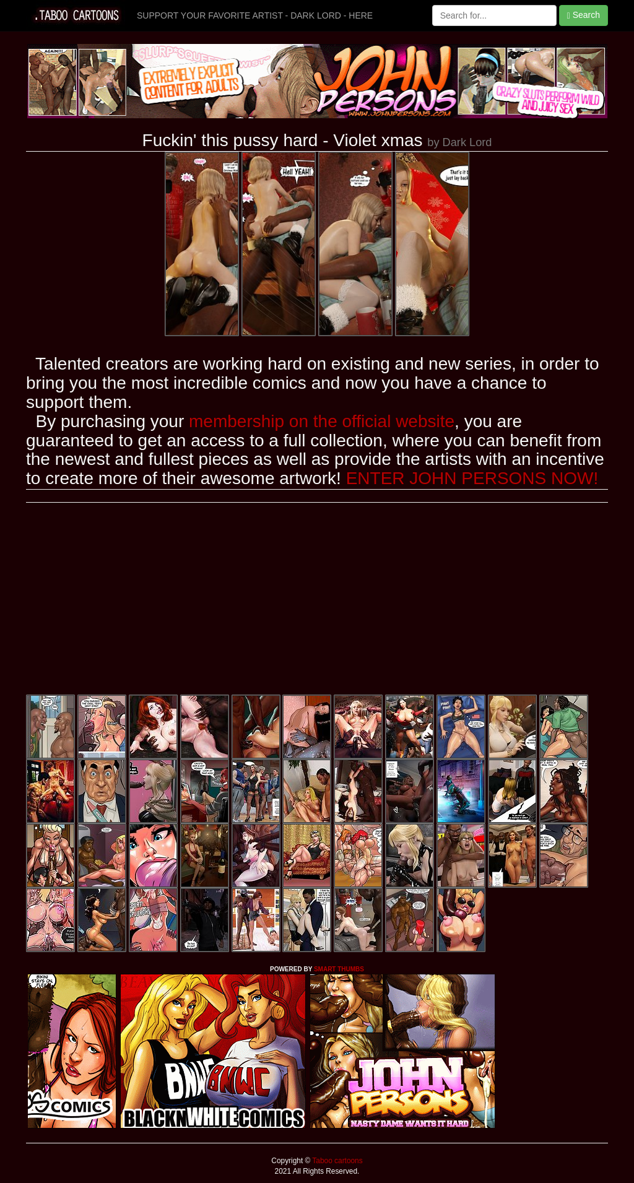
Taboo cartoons (336, 1160)
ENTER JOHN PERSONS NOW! (472, 478)
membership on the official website (321, 421)
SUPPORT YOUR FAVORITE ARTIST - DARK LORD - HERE (255, 15)
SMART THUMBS (339, 969)
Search (583, 15)
